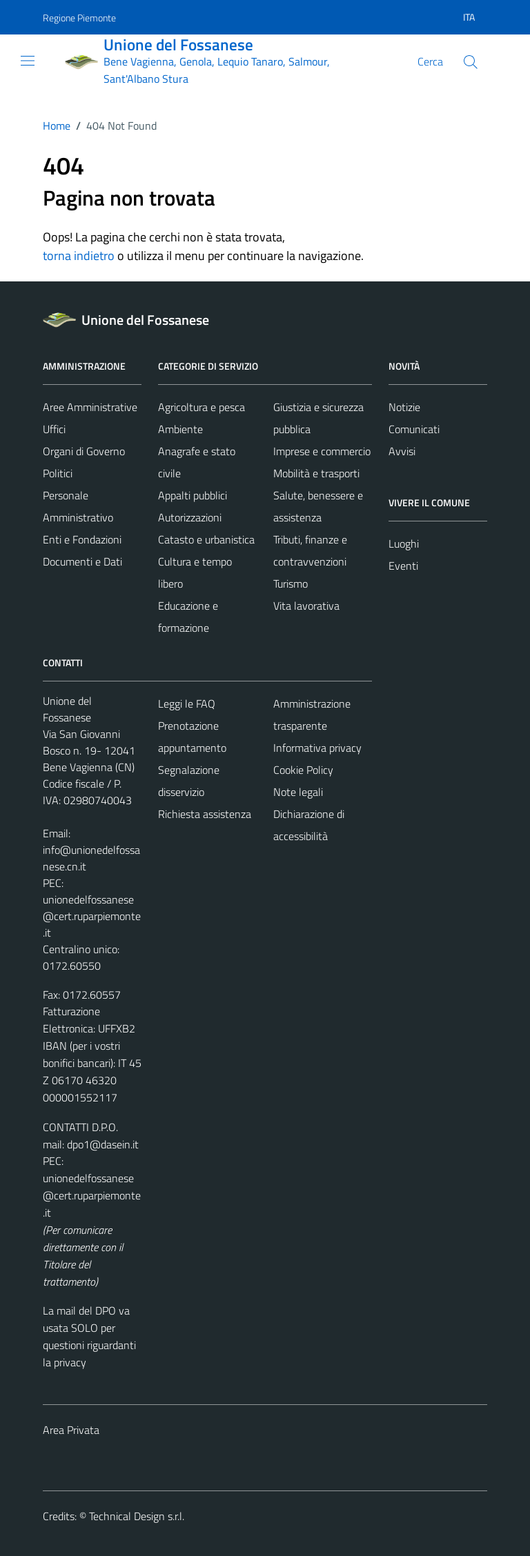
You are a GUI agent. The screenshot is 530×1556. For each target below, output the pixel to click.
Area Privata (71, 1430)
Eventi (403, 565)
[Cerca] (470, 62)
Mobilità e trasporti (316, 473)
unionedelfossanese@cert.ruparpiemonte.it (92, 916)
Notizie (404, 407)
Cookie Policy (303, 769)
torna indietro (79, 255)
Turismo (290, 583)
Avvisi (402, 451)
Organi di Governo (84, 451)
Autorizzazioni (190, 517)
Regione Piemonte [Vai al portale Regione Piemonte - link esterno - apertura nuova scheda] (79, 17)
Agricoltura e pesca (201, 407)
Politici (57, 473)
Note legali (298, 792)
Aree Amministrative (90, 407)
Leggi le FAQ (186, 703)
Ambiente (180, 429)
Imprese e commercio (322, 451)
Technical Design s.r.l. (136, 1516)
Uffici (54, 429)
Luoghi (404, 543)
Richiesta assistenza (204, 814)
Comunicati (414, 429)
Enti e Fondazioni (82, 539)
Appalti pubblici (192, 495)
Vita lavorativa (306, 605)
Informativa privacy (317, 747)
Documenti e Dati (82, 561)
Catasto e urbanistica (206, 539)
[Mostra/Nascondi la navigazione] (27, 60)
